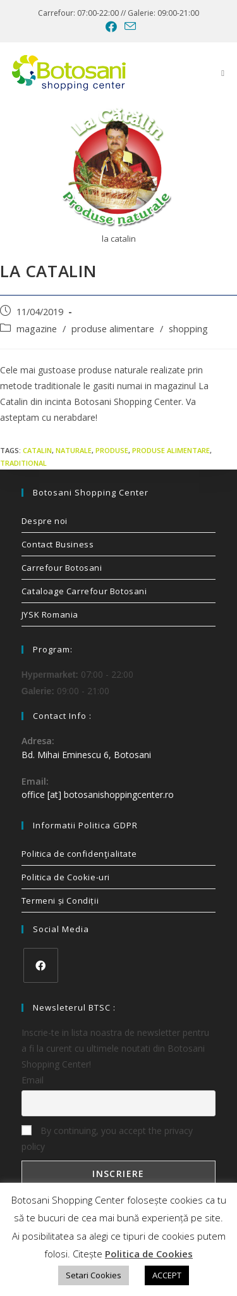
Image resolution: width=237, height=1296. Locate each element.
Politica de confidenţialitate (79, 853)
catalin (37, 450)
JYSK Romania (49, 614)
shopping (188, 329)
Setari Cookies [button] (93, 1275)
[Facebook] (40, 965)
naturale (74, 450)
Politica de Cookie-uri (65, 877)
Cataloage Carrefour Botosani (84, 591)
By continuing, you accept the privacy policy (107, 1138)
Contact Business (57, 544)
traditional (23, 463)
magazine (36, 329)
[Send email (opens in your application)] (128, 26)
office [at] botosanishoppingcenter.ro (97, 794)
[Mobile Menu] (223, 72)
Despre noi (44, 520)
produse (111, 450)
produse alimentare (112, 329)
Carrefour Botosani (61, 567)
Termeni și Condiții (60, 900)
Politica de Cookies (149, 1253)
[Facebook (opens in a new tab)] (111, 26)
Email (32, 1080)
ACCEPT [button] (166, 1275)
